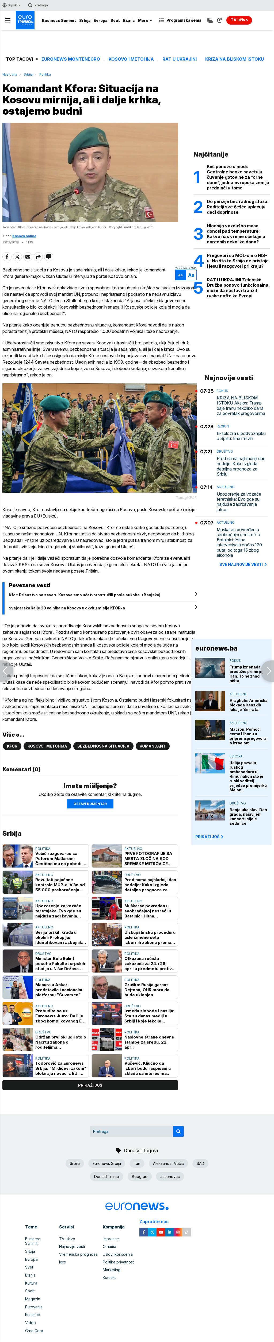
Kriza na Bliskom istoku (234, 59)
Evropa (100, 20)
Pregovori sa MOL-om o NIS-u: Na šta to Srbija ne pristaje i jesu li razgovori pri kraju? (238, 261)
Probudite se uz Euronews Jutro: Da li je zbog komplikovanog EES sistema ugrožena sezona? (61, 1011)
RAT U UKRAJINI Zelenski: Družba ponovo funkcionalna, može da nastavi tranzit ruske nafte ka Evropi (238, 287)
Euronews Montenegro (70, 59)
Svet (115, 20)
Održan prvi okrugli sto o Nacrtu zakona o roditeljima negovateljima (60, 1037)
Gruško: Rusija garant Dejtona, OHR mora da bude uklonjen (146, 984)
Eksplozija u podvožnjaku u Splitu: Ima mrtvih (241, 436)
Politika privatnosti (119, 1257)
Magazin (32, 1288)
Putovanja (34, 1295)
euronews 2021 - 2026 (135, 1333)
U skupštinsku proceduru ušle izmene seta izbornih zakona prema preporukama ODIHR (150, 932)
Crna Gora (34, 1319)
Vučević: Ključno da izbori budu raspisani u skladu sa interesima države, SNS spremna (147, 1063)
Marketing (111, 1264)
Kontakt (109, 1272)
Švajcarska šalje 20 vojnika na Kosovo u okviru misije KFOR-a (67, 609)
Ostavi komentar (90, 799)
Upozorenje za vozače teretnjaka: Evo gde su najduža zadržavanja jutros (58, 906)
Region (223, 426)
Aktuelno (133, 844)
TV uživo (67, 1233)
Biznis (129, 20)
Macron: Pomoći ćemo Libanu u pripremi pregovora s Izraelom (248, 736)
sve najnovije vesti (243, 564)
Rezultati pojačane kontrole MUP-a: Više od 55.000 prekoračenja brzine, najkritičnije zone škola (60, 880)
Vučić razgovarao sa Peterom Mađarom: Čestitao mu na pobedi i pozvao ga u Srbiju (59, 853)
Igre (62, 1257)
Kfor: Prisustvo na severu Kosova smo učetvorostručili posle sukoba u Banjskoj (84, 596)
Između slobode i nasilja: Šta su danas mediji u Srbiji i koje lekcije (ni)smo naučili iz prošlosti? (149, 1011)
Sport (30, 1280)
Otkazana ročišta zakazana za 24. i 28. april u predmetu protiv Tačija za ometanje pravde (148, 958)
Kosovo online (24, 237)
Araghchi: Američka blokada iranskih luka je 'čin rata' (249, 705)
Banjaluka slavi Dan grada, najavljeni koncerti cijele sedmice (248, 816)
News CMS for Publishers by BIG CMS (137, 1338)
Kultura (31, 1272)
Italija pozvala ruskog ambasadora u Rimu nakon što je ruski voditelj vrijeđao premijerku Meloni (248, 776)
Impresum (111, 1233)
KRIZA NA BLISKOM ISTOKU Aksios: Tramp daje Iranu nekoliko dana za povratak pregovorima (241, 405)
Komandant (153, 741)
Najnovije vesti (72, 1241)
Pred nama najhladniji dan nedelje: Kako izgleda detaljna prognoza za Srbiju (150, 880)
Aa (182, 276)
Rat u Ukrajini (179, 59)
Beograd (139, 1171)
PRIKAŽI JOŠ (209, 836)
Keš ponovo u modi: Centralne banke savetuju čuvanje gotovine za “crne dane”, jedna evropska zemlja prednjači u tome (238, 177)
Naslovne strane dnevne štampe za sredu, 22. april (149, 1037)
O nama (109, 1241)
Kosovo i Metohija (131, 59)
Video (30, 1311)
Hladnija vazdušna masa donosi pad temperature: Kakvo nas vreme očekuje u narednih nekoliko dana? (236, 233)
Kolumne (32, 1303)
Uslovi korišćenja (118, 1249)
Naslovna (9, 74)
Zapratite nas (156, 1216)
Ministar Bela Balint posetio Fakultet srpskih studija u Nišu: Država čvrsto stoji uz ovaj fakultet (60, 958)
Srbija (84, 20)
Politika (45, 74)
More (145, 20)
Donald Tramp (106, 1171)
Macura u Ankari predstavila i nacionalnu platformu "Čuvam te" (59, 984)
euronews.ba (216, 648)
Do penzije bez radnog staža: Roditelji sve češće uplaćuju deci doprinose (238, 207)
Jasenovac (170, 1171)
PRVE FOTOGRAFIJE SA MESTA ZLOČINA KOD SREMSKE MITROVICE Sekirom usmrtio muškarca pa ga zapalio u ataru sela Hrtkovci (150, 853)
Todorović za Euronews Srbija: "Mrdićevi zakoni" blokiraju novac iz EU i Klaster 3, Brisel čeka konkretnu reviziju (60, 1063)
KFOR (12, 741)
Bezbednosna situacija (103, 741)
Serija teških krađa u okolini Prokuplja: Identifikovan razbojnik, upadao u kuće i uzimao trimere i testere (59, 932)
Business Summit (59, 20)
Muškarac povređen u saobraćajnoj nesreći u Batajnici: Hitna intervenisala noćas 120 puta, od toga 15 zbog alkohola (148, 906)
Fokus (222, 391)
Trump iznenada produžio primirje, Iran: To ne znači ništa (247, 674)
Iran (137, 1158)
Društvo (132, 870)
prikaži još (90, 1080)
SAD (200, 1158)
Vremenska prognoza (78, 1249)
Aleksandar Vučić (168, 1158)
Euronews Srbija (107, 1158)
